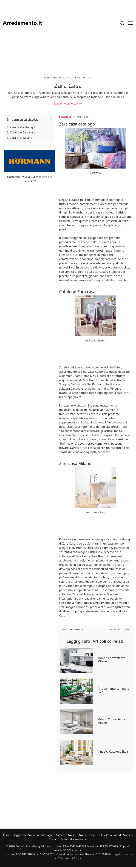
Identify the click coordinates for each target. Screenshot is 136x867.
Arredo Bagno (45, 835)
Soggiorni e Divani (24, 835)
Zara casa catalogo (22, 127)
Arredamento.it (22, 23)
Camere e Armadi (66, 835)
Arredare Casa (87, 835)
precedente (72, 629)
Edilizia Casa (105, 835)
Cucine (7, 835)
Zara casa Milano (21, 138)
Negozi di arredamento (68, 104)
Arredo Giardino (123, 835)
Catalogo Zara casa (22, 132)
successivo (119, 629)
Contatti (53, 839)
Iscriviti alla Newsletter (74, 839)
